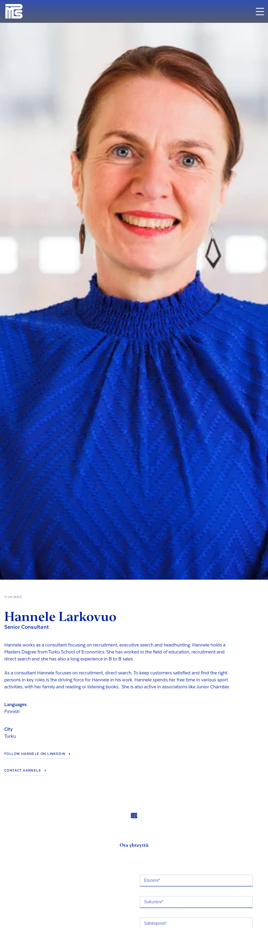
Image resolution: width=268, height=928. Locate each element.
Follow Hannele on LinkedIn (34, 754)
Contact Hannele (22, 770)
